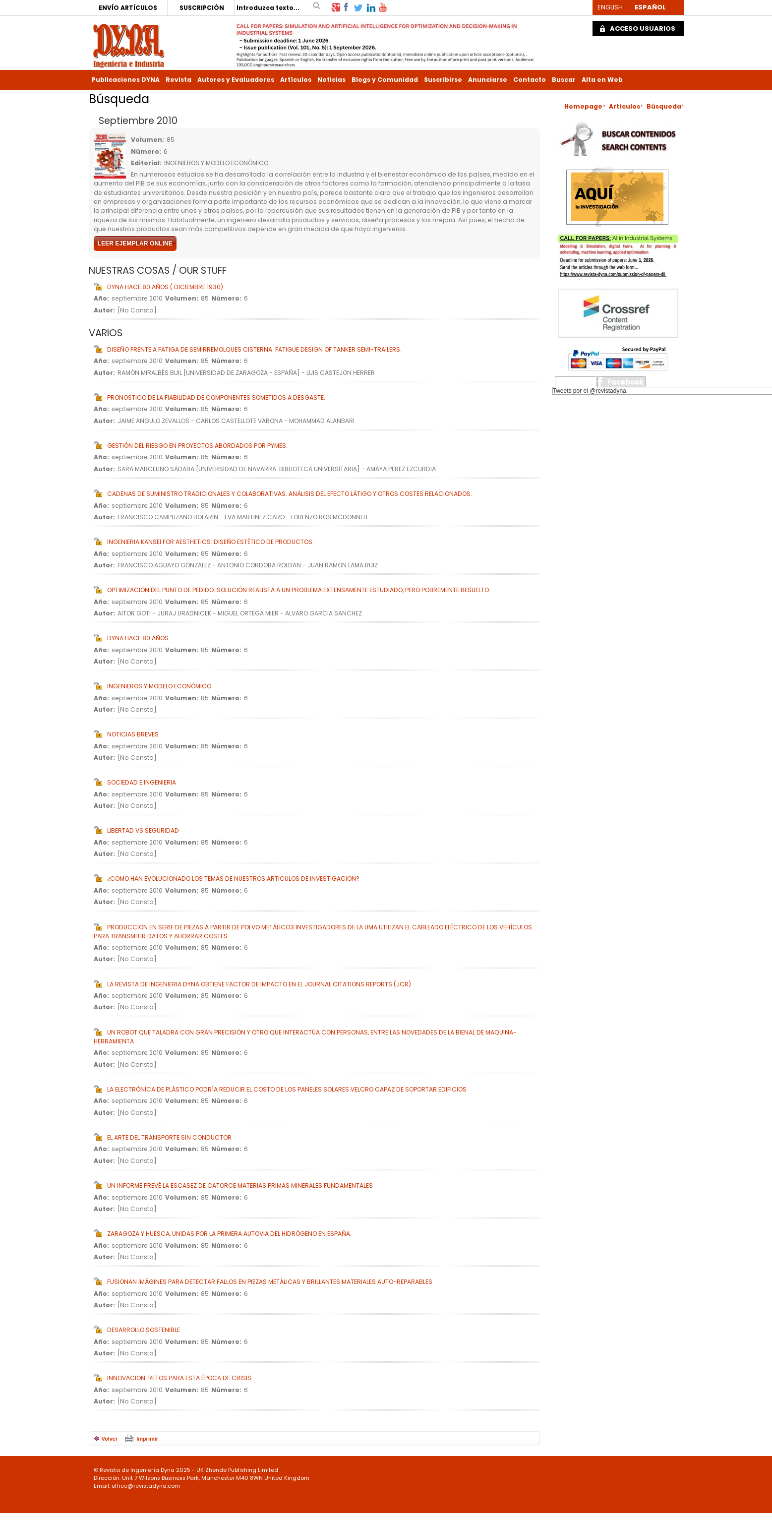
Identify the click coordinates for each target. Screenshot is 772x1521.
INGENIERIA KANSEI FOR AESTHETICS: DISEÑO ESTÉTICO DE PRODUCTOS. (210, 542)
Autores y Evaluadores (235, 79)
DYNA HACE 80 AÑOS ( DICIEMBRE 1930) (165, 287)
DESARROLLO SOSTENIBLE (143, 1330)
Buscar (564, 79)
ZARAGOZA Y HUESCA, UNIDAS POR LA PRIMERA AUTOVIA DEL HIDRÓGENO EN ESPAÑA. (229, 1233)
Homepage (583, 106)
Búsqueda (664, 106)
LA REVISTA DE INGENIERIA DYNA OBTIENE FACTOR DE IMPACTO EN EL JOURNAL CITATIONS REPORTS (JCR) (259, 984)
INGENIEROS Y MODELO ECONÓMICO (159, 686)
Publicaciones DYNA (126, 79)
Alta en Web (602, 79)
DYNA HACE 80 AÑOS (138, 638)
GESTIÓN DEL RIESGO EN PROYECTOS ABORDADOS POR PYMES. (197, 445)
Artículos (295, 79)
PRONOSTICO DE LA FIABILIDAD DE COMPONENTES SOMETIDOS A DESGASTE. (216, 397)
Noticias (331, 79)
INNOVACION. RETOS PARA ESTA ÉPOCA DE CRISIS (179, 1378)
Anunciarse (487, 79)
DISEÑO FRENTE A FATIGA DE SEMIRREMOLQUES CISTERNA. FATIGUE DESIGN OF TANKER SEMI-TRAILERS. (254, 349)
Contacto (529, 79)
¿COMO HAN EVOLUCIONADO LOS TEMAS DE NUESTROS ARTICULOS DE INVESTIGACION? (233, 878)
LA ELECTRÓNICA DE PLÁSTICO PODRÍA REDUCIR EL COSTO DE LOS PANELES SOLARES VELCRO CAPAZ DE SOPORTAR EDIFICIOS (287, 1089)
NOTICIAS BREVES (133, 734)
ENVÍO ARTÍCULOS (128, 7)
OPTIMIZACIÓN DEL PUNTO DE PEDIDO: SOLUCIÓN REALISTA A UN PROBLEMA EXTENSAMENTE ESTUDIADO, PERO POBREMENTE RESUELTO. (298, 590)
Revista (178, 79)
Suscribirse (443, 79)
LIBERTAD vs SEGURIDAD (143, 830)
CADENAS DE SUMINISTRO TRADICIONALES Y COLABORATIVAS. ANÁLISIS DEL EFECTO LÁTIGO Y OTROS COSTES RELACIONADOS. (289, 493)
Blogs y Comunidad (385, 79)
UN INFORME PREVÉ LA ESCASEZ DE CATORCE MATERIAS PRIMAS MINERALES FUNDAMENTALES (240, 1185)
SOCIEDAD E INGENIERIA (141, 782)
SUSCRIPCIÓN (201, 7)
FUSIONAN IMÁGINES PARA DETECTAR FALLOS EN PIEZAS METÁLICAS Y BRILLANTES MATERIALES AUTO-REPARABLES (269, 1282)
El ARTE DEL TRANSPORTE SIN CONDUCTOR (169, 1137)
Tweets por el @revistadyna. (590, 390)
